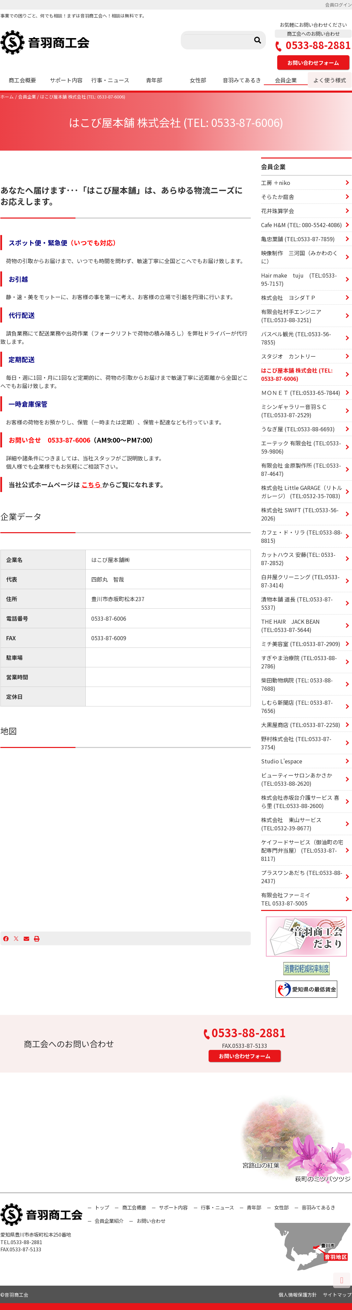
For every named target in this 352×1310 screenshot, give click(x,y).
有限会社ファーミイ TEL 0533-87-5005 (306, 899)
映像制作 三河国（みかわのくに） (299, 257)
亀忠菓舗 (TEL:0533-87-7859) (298, 239)
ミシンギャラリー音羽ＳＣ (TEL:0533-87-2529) (294, 410)
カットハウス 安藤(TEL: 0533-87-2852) (298, 558)
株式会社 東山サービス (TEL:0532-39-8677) (291, 824)
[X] (16, 938)
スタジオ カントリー (288, 356)
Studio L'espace (281, 761)
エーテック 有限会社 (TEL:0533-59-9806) (301, 447)
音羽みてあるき (242, 80)
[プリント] (36, 938)
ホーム (7, 96)
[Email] (26, 938)
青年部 (154, 80)
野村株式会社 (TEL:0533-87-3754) (296, 743)
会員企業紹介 (109, 1220)
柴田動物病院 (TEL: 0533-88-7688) (297, 684)
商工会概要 (22, 80)
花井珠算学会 (277, 211)
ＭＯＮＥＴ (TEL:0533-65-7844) (300, 392)
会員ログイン (338, 4)
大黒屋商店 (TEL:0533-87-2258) (300, 725)
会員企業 (286, 80)
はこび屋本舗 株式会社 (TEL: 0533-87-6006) (82, 96)
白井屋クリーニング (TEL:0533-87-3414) (300, 581)
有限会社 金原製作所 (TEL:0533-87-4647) (301, 469)
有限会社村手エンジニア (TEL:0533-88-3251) (291, 315)
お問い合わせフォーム (313, 62)
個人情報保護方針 (298, 1294)
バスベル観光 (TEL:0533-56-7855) (296, 338)
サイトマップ (337, 1294)
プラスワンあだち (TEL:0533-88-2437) (301, 876)
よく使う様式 (329, 80)
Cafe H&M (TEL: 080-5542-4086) (301, 225)
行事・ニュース (110, 80)
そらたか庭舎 (277, 196)
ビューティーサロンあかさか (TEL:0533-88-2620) (296, 779)
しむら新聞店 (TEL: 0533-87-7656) (297, 706)
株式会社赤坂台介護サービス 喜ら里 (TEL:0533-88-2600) (300, 801)
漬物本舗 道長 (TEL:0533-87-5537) (297, 603)
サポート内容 (66, 80)
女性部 (198, 80)
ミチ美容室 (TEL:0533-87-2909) (300, 644)
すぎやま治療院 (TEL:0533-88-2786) (299, 662)
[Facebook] (6, 938)
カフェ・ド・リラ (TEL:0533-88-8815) (301, 536)
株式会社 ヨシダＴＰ (288, 297)
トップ (102, 1207)
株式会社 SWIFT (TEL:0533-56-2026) (300, 514)
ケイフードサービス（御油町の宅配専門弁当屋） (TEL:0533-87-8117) (302, 850)
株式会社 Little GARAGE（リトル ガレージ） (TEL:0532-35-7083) (301, 491)
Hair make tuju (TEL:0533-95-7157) (299, 279)
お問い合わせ (151, 1220)
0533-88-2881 (313, 45)
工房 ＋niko (275, 182)
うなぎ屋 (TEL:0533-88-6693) (298, 429)
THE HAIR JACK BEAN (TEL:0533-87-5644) (290, 625)
